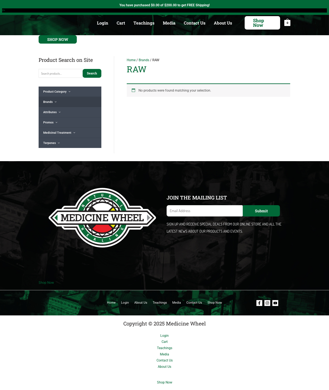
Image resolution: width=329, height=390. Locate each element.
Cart (121, 23)
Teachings (143, 23)
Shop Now (46, 283)
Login (102, 23)
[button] (262, 23)
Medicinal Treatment (59, 133)
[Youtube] (275, 303)
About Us (223, 23)
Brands (49, 102)
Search (92, 73)
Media (169, 23)
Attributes (51, 112)
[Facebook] (259, 303)
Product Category (56, 91)
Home (131, 60)
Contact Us (194, 23)
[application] (68, 91)
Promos (50, 122)
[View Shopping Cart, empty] (287, 23)
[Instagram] (267, 303)
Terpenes (51, 143)
